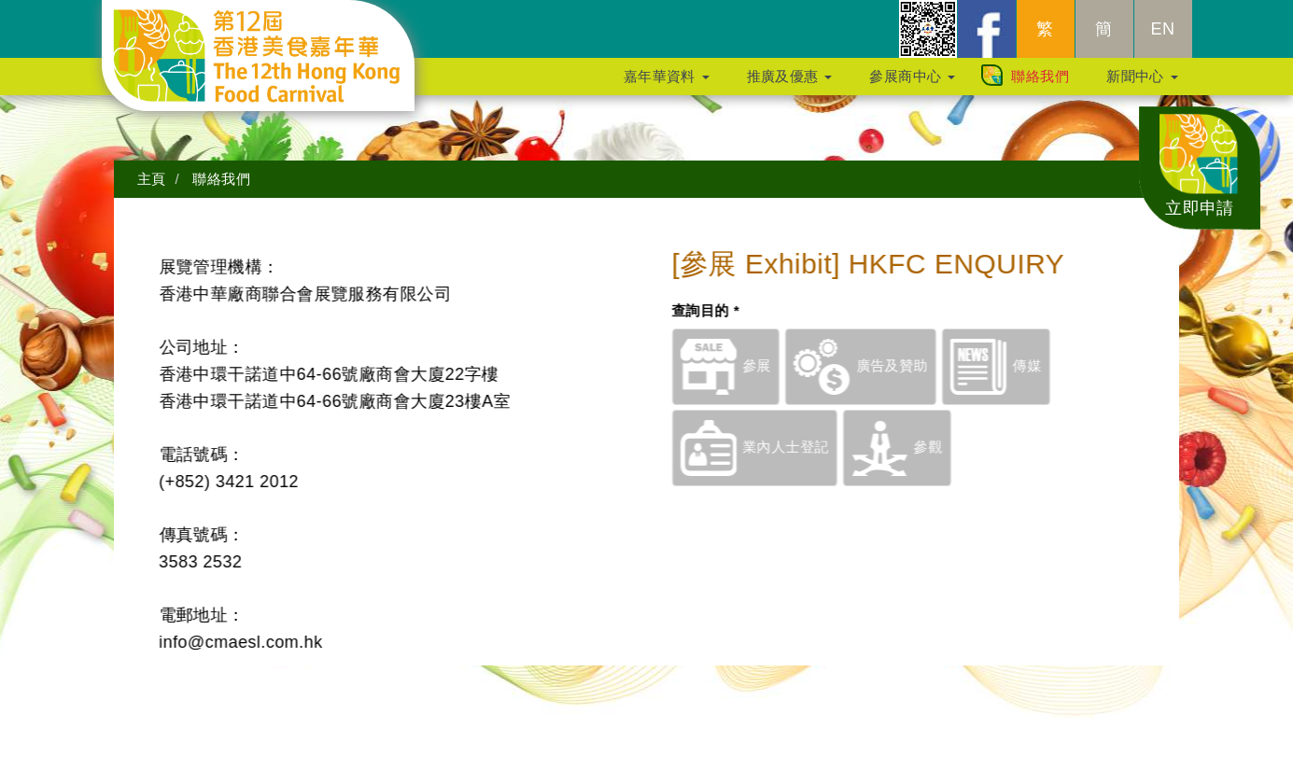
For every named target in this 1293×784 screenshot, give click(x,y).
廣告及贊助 (880, 365)
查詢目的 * (725, 310)
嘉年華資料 (667, 85)
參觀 (916, 447)
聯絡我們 (1040, 85)
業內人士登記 (774, 447)
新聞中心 (1141, 85)
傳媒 (1015, 365)
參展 (745, 365)
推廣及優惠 (790, 85)
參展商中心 (912, 85)
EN (1163, 38)
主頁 (151, 179)
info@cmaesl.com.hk (220, 642)
